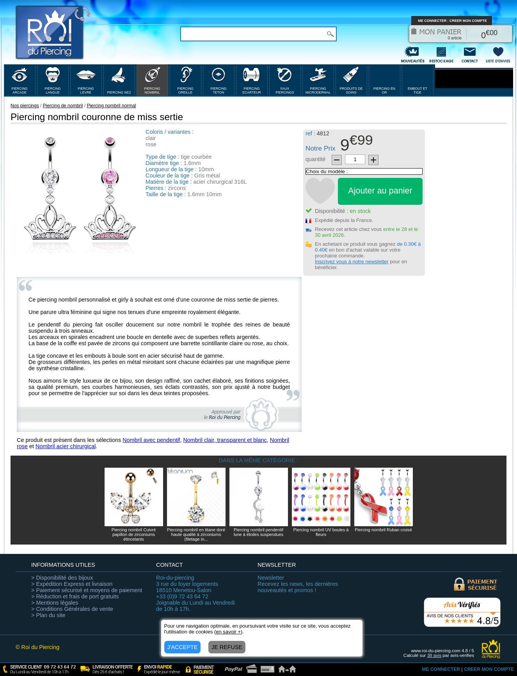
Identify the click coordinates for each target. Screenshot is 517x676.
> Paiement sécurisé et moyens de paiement (86, 590)
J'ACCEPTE (182, 647)
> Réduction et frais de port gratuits (75, 596)
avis (434, 655)
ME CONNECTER (432, 21)
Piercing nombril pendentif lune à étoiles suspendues (258, 532)
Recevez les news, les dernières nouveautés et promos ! (298, 584)
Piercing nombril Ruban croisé (383, 529)
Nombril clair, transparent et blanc (224, 440)
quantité (315, 159)
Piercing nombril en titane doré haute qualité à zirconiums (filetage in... (196, 534)
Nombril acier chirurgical (66, 446)
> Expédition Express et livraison (71, 584)
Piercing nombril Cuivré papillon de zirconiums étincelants (134, 534)
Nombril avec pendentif (151, 440)
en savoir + (228, 632)
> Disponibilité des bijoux (62, 578)
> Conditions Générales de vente (72, 609)
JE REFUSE (226, 647)
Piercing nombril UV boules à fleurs (321, 532)
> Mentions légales (54, 603)
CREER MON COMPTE (468, 21)
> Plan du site (48, 615)
